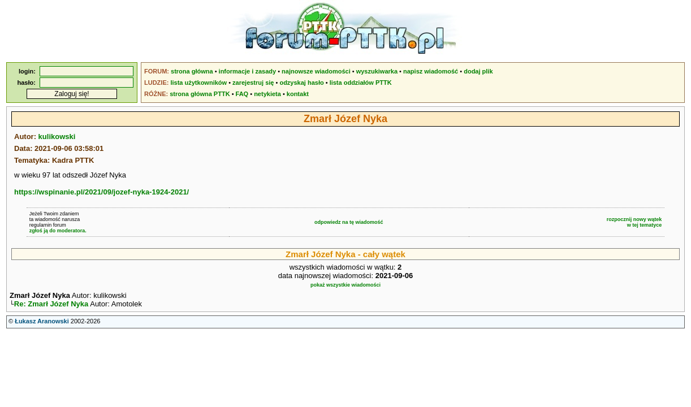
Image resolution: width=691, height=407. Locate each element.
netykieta (267, 93)
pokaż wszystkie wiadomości (345, 285)
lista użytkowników (198, 82)
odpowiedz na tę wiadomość (348, 222)
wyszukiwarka (377, 71)
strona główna (192, 71)
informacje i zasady (248, 71)
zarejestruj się (253, 82)
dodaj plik (478, 71)
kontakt (298, 93)
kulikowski (57, 136)
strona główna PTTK (200, 93)
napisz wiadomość (430, 71)
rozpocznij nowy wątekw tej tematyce (634, 222)
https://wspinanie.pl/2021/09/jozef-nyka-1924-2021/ (101, 192)
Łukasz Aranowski (42, 322)
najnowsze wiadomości (316, 71)
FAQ (242, 93)
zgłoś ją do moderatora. (58, 230)
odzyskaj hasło (301, 82)
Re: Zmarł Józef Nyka (51, 305)
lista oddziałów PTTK (361, 82)
